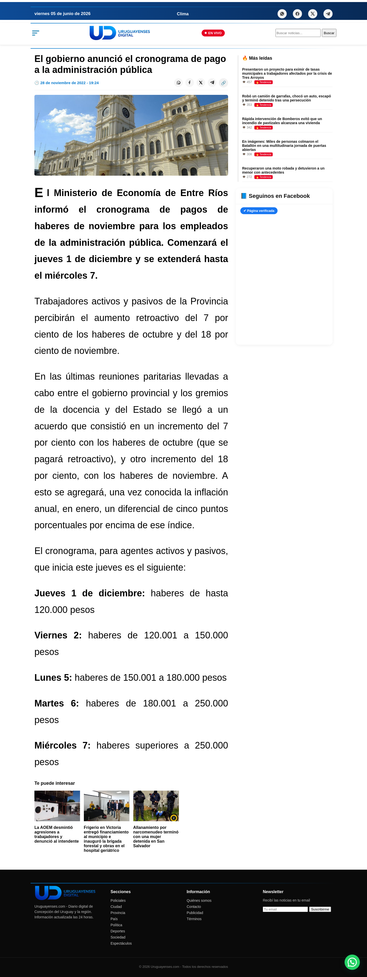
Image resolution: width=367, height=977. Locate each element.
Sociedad (118, 937)
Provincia (118, 913)
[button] (352, 962)
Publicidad (195, 913)
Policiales (118, 900)
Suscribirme (320, 909)
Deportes (118, 931)
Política (116, 925)
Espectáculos (121, 943)
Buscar (329, 33)
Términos (194, 919)
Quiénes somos (199, 900)
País (114, 919)
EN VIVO (213, 33)
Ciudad (116, 907)
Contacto (194, 907)
